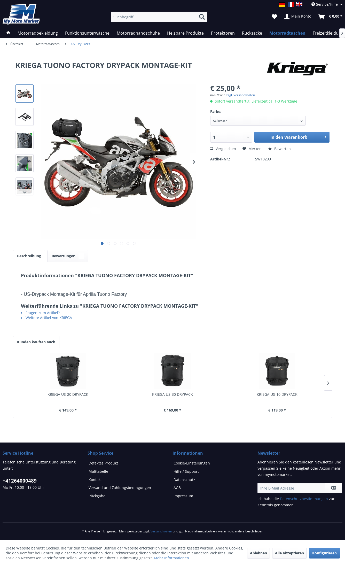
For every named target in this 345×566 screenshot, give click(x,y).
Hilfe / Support (186, 471)
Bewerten (279, 148)
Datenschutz (184, 479)
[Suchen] (202, 17)
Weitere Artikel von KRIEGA (46, 317)
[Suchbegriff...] (159, 17)
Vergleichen (223, 148)
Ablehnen (258, 553)
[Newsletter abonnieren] (333, 488)
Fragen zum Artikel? (40, 312)
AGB (177, 487)
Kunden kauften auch (36, 341)
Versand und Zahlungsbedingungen (120, 487)
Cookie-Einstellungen (192, 463)
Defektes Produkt (103, 463)
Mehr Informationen (171, 557)
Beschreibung (29, 255)
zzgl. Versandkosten (240, 95)
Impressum (183, 495)
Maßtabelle (98, 471)
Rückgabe (97, 495)
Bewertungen (68, 256)
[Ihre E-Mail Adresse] (291, 488)
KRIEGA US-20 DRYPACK (68, 394)
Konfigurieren (324, 553)
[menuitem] (48, 44)
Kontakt (95, 479)
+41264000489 (20, 480)
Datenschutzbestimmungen (304, 498)
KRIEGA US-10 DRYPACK (277, 394)
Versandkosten (161, 531)
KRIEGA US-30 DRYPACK (172, 394)
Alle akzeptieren (289, 553)
